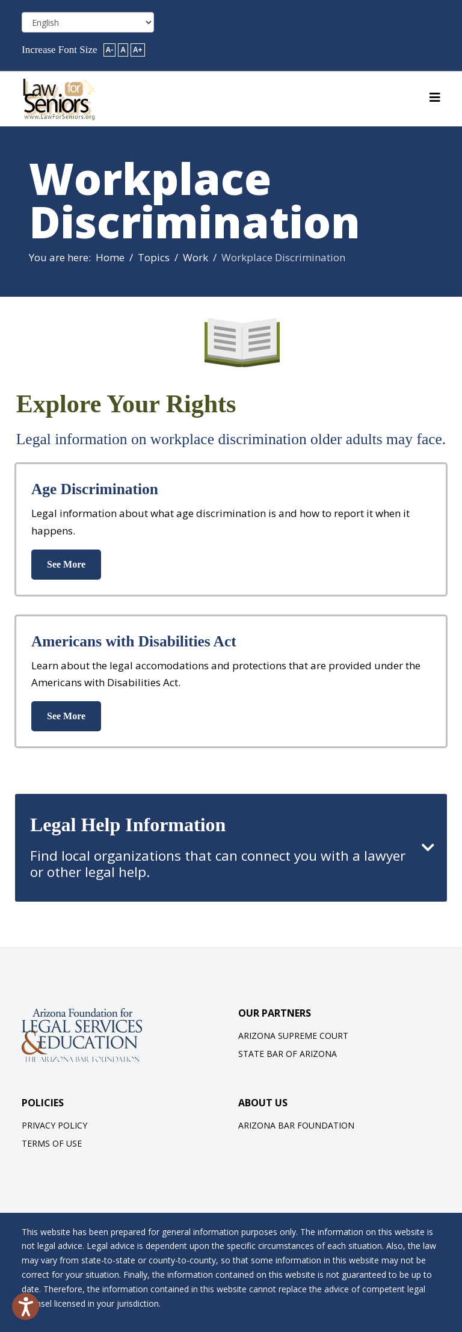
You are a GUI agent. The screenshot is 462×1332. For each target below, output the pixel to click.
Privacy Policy (54, 1125)
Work (195, 257)
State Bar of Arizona (287, 1053)
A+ (138, 50)
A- (110, 50)
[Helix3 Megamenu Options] (435, 97)
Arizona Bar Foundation (296, 1125)
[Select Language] (88, 22)
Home (110, 257)
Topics (154, 257)
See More (66, 564)
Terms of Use (52, 1143)
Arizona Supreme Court (293, 1035)
